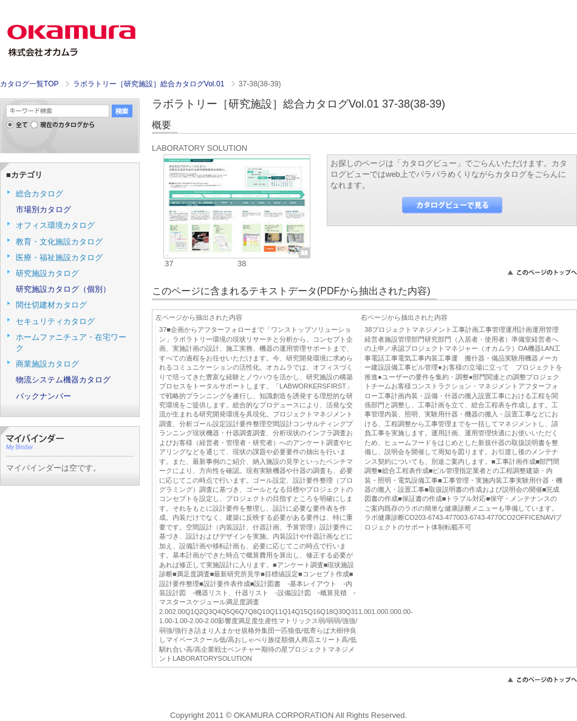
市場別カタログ (43, 209)
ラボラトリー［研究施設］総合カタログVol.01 (150, 84)
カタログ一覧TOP (29, 84)
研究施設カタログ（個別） (63, 289)
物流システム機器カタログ (63, 379)
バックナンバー (43, 396)
